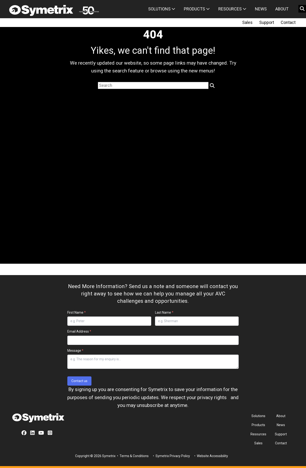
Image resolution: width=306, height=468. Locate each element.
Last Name (164, 312)
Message (75, 350)
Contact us (79, 381)
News (261, 8)
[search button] (302, 9)
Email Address (79, 331)
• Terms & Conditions (132, 456)
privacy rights (212, 397)
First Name (76, 312)
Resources (232, 8)
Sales (247, 22)
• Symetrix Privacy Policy (171, 456)
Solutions (161, 8)
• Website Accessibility (211, 456)
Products (197, 8)
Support (266, 22)
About (282, 8)
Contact (288, 22)
